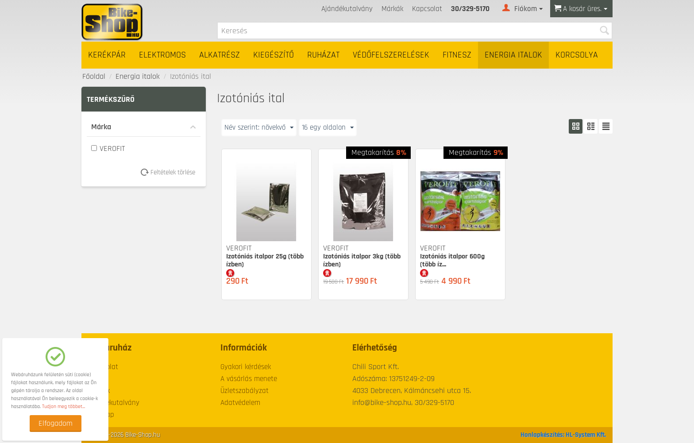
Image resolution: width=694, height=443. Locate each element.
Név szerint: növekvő (260, 127)
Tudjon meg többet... (63, 406)
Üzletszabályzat (244, 391)
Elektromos (162, 55)
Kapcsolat (427, 9)
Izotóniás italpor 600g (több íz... (452, 260)
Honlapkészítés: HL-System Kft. (563, 435)
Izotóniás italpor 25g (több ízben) (265, 260)
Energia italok (513, 55)
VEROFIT (108, 148)
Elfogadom (56, 423)
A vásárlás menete (248, 379)
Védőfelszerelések (391, 55)
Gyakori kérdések (245, 367)
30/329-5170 (470, 9)
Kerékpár (107, 55)
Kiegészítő (273, 55)
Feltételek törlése (171, 172)
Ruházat (323, 55)
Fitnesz (457, 55)
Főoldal (93, 76)
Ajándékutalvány (347, 9)
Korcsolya (576, 55)
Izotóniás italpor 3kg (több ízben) (362, 260)
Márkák (392, 9)
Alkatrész (219, 55)
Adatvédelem (240, 403)
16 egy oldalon (332, 127)
